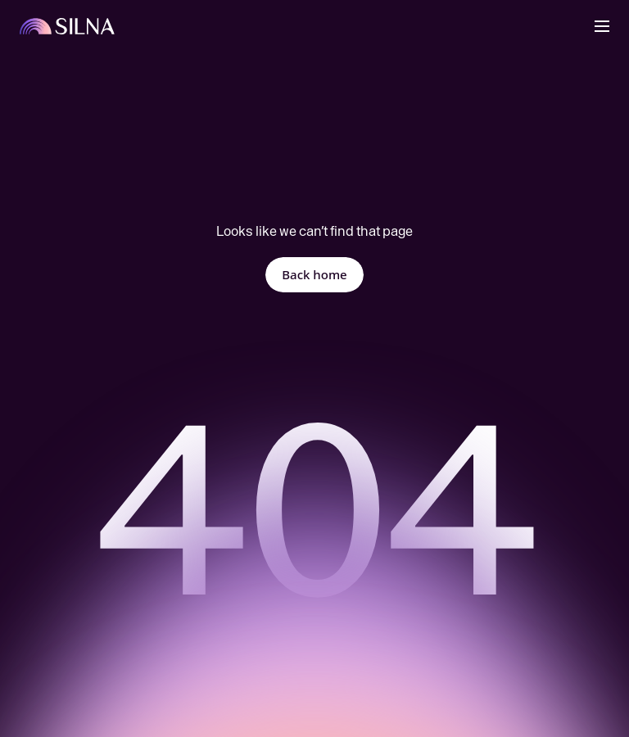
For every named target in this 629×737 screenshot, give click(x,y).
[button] (602, 26)
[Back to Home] (67, 26)
